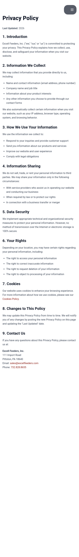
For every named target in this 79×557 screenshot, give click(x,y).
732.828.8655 (18, 367)
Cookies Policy (11, 298)
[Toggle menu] (72, 10)
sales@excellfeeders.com (24, 363)
